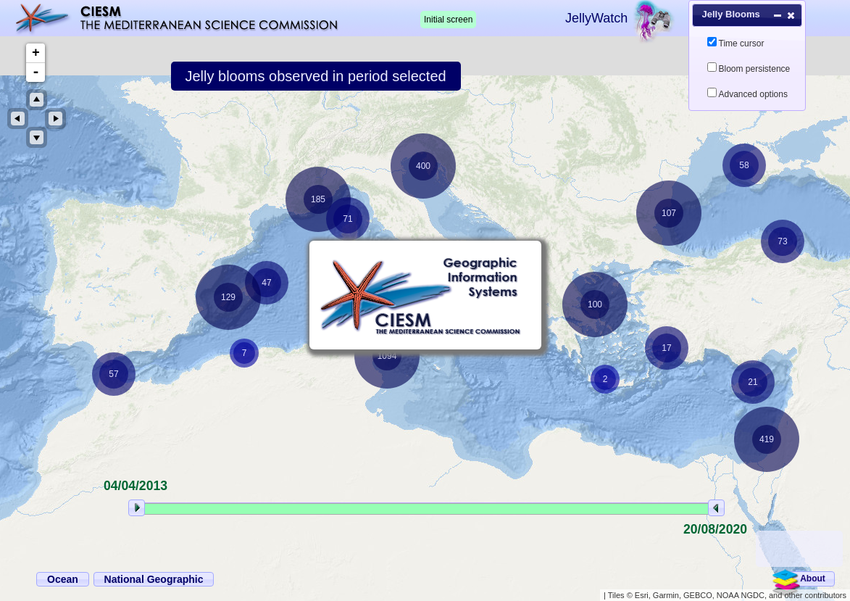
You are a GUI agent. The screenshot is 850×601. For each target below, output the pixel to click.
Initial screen (448, 19)
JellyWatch (596, 18)
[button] (811, 579)
